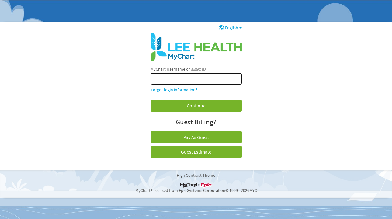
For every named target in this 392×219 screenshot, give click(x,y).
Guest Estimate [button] (196, 152)
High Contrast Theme (196, 175)
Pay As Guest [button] (196, 137)
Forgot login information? (174, 89)
